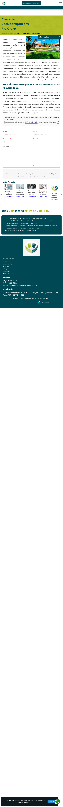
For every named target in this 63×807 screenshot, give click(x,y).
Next (62, 194)
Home (6, 262)
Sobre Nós (8, 264)
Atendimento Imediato (31, 3)
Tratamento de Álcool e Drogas (43, 192)
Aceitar (52, 801)
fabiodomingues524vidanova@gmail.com (21, 285)
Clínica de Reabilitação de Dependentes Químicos (42, 225)
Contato (7, 271)
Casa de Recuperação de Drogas (15, 225)
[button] (60, 3)
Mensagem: (7, 146)
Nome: (5, 131)
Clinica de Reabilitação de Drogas (15, 221)
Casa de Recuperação (39, 218)
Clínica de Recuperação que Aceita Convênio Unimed (21, 223)
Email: (35, 131)
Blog (5, 269)
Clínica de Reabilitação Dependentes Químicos (41, 221)
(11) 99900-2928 (31, 122)
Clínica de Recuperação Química (9, 193)
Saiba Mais (9, 197)
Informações (9, 273)
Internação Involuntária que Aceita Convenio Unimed (20, 230)
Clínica (6, 266)
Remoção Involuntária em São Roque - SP (32, 193)
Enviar (31, 166)
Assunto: (36, 139)
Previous (1, 194)
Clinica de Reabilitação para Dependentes (17, 218)
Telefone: (7, 139)
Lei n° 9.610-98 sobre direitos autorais (40, 177)
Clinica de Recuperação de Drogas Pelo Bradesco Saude (22, 228)
